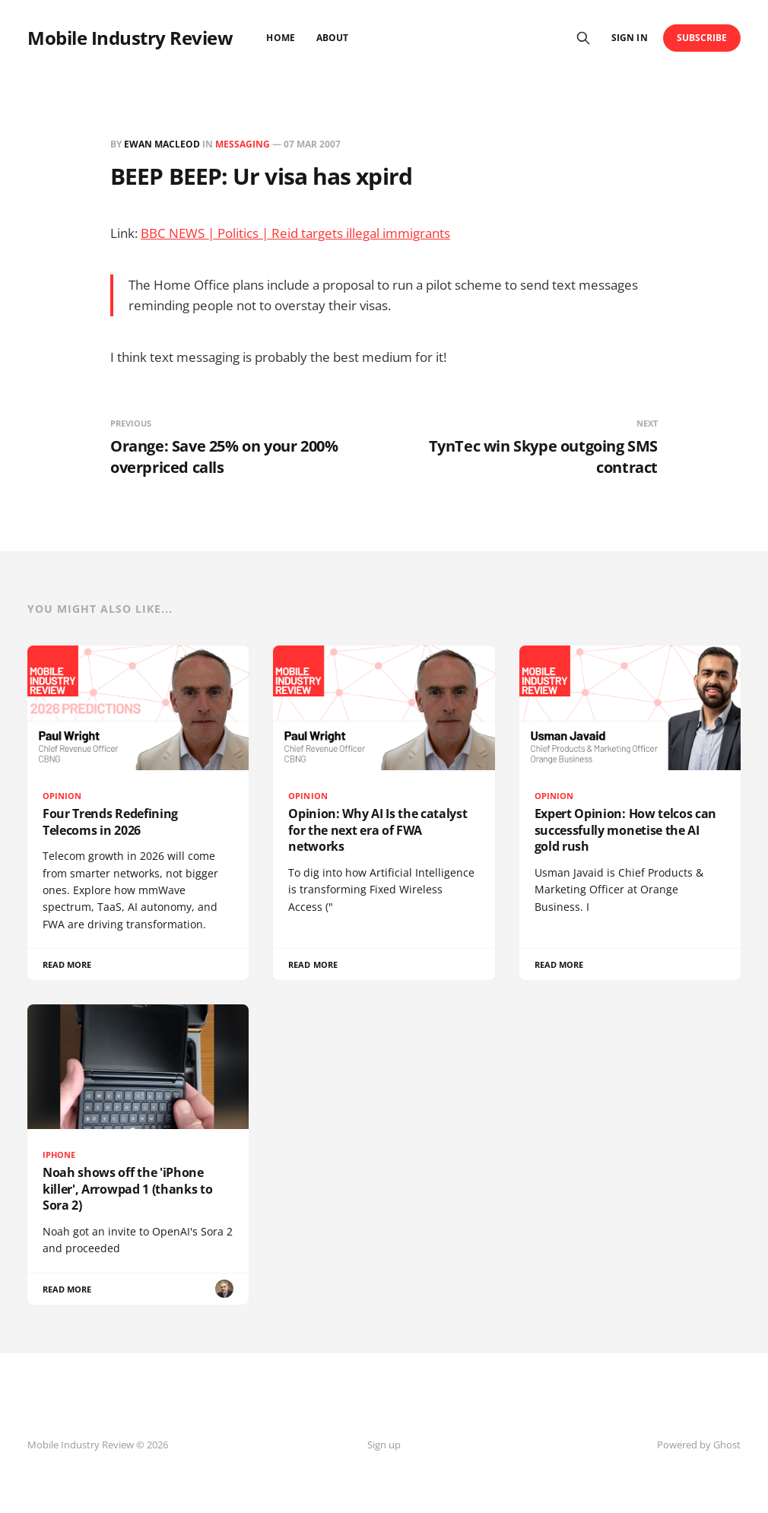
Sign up (384, 1444)
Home (280, 37)
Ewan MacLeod (162, 144)
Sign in (629, 37)
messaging (242, 144)
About (332, 37)
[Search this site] (583, 38)
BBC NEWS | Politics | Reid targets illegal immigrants (295, 233)
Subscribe (702, 37)
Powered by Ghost (699, 1444)
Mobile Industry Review (130, 38)
